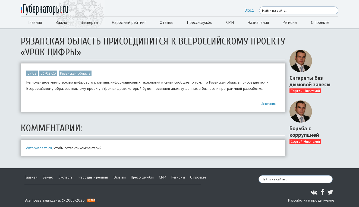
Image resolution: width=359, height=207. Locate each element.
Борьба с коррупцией (304, 131)
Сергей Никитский (305, 90)
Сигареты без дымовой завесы (309, 81)
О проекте (320, 22)
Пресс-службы (199, 22)
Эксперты (89, 22)
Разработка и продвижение (311, 200)
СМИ (230, 22)
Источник (268, 103)
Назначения (258, 22)
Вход (249, 10)
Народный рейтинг (129, 22)
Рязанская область (75, 73)
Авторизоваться (39, 147)
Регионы (290, 22)
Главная (35, 22)
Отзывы (166, 22)
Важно (61, 22)
